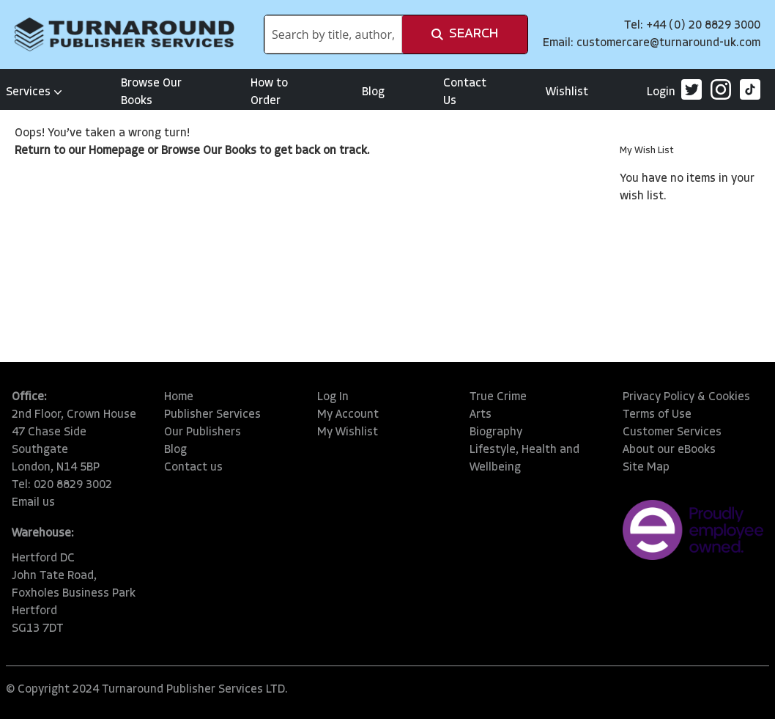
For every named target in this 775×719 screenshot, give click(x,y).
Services (34, 92)
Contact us (193, 467)
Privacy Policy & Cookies (686, 397)
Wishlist (567, 92)
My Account (348, 415)
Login (661, 92)
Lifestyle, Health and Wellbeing (524, 458)
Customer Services (672, 432)
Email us (33, 503)
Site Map (646, 467)
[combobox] (333, 34)
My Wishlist (347, 432)
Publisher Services (212, 415)
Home (178, 397)
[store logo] (124, 34)
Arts (481, 415)
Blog (373, 92)
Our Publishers (202, 432)
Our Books (229, 151)
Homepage (116, 151)
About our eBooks (669, 450)
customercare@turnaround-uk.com (668, 43)
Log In (333, 397)
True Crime (498, 397)
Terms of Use (657, 415)
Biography (496, 432)
